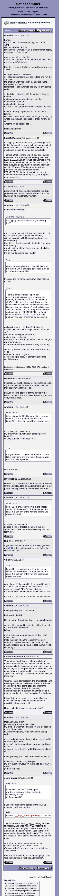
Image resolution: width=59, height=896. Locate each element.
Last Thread (35, 877)
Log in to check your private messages (25, 14)
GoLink (11, 548)
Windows (22, 22)
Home (20, 12)
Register (35, 12)
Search (27, 12)
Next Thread (46, 877)
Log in (44, 14)
